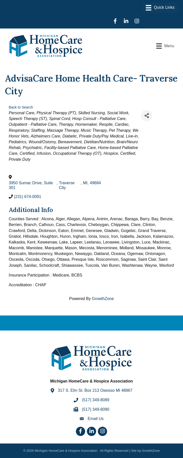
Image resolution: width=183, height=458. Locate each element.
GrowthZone (103, 298)
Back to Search (21, 107)
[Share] (146, 115)
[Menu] (160, 7)
